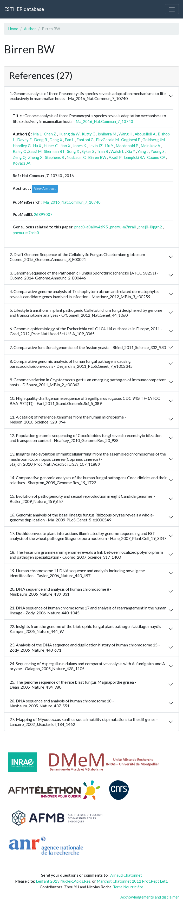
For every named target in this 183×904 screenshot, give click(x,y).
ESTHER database (24, 9)
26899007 (43, 214)
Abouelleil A (145, 134)
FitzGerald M (107, 139)
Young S (158, 151)
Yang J (143, 151)
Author (30, 28)
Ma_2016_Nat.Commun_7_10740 (104, 121)
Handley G (22, 145)
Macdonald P (127, 145)
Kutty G (88, 134)
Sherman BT (54, 151)
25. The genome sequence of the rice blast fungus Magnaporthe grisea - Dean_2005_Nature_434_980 (73, 684)
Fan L (69, 139)
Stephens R (54, 157)
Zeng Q (19, 157)
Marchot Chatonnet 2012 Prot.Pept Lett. (132, 881)
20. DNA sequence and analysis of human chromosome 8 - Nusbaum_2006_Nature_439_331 (61, 591)
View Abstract (45, 188)
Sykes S (88, 151)
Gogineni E (130, 139)
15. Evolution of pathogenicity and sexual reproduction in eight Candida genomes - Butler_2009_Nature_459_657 (82, 498)
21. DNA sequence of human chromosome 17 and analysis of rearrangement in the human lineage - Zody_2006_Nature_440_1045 (88, 610)
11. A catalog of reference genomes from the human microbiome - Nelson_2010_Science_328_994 (68, 419)
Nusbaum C (76, 157)
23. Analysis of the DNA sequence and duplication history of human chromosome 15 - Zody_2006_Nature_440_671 (85, 647)
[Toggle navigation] (172, 9)
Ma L (37, 134)
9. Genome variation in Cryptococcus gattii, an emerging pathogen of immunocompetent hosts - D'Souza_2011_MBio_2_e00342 (88, 382)
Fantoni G (85, 139)
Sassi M (35, 151)
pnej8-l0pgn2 (150, 227)
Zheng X (35, 157)
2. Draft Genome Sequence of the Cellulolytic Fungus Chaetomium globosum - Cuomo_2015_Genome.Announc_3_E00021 (78, 257)
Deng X (55, 139)
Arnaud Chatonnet (126, 875)
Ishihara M (107, 134)
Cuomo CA (156, 157)
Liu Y (109, 145)
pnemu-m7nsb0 (26, 232)
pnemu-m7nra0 (123, 227)
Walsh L (117, 151)
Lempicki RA (134, 157)
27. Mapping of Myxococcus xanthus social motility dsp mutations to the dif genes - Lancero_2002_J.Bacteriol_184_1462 (84, 722)
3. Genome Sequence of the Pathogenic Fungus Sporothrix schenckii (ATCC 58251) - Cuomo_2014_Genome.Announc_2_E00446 (84, 275)
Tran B (102, 151)
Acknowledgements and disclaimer (149, 897)
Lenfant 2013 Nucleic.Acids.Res (63, 881)
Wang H (125, 134)
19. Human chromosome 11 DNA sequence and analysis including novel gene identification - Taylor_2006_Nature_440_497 (77, 573)
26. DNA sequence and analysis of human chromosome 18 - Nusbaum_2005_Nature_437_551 (62, 703)
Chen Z (50, 134)
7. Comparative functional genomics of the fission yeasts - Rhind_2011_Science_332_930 (88, 347)
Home (13, 28)
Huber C (51, 145)
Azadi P (115, 157)
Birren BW (97, 157)
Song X (73, 151)
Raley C (19, 151)
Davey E (24, 139)
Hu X (37, 145)
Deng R (40, 139)
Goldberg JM (153, 139)
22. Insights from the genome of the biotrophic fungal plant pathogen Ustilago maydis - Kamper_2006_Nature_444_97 (87, 629)
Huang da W (69, 134)
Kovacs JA (21, 163)
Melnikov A (150, 145)
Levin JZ (95, 145)
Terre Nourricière (128, 886)
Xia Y (130, 151)
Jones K (79, 145)
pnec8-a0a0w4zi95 (91, 227)
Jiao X (65, 145)
